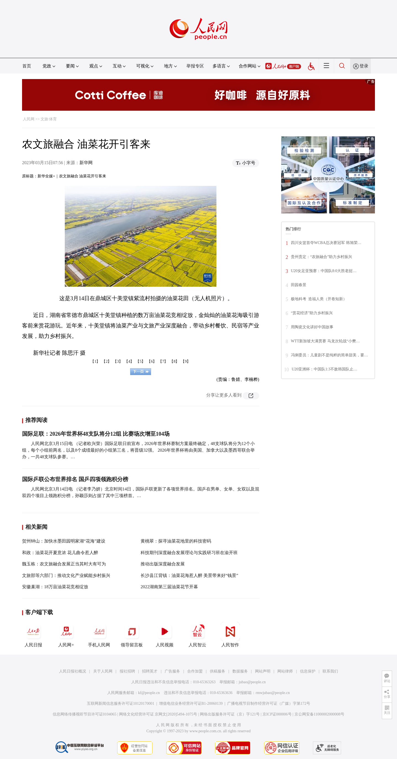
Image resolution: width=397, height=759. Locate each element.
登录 (364, 66)
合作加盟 (195, 671)
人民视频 (164, 634)
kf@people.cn (149, 693)
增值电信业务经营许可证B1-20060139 (191, 703)
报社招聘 (127, 671)
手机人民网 (99, 634)
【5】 (140, 361)
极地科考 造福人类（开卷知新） (319, 299)
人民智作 (230, 634)
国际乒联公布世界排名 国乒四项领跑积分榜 (75, 479)
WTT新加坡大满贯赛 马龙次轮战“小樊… (325, 341)
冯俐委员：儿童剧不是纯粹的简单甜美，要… (329, 355)
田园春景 (298, 285)
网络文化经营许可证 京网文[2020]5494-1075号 (158, 714)
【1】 (95, 361)
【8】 (174, 361)
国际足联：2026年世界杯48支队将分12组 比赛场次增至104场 (96, 434)
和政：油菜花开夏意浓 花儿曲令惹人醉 (60, 552)
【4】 (129, 361)
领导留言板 (132, 634)
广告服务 (172, 671)
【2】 (106, 361)
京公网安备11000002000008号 (319, 714)
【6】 (152, 361)
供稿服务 (217, 671)
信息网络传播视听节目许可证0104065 (84, 714)
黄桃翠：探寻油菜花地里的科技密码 (176, 541)
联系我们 (330, 671)
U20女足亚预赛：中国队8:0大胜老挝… (323, 271)
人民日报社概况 (72, 671)
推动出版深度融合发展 (163, 564)
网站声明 (262, 671)
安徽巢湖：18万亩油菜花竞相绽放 (55, 586)
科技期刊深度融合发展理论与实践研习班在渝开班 (189, 552)
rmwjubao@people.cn (273, 693)
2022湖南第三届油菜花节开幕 (169, 586)
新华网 (86, 162)
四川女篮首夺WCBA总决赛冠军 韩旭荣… (326, 243)
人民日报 (33, 634)
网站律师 (285, 671)
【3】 (118, 361)
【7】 (163, 361)
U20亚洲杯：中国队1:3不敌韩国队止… (324, 369)
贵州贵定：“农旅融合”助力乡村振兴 (321, 257)
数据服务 (240, 671)
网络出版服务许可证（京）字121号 (230, 714)
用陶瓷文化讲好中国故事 (312, 327)
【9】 (186, 361)
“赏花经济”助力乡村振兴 (312, 313)
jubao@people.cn (252, 682)
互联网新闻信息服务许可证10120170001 (120, 703)
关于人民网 (102, 671)
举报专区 (195, 66)
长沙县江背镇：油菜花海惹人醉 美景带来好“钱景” (189, 575)
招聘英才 (149, 671)
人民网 (28, 119)
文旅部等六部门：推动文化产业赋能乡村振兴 (66, 575)
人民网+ (66, 634)
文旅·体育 (49, 119)
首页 (26, 66)
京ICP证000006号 (277, 714)
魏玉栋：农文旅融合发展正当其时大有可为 (64, 564)
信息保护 (307, 671)
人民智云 (197, 634)
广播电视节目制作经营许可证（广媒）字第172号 (268, 703)
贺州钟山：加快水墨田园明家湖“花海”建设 (63, 541)
